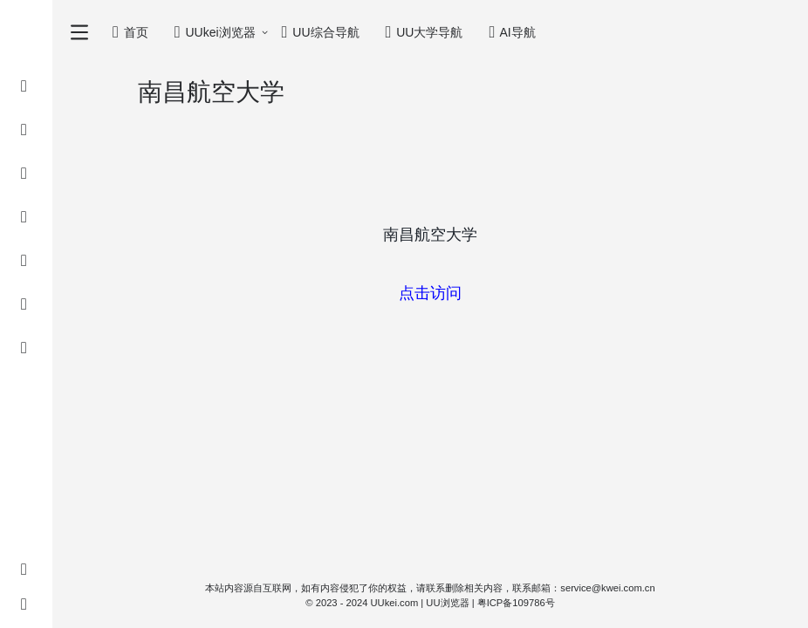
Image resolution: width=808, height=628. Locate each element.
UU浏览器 (447, 602)
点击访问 (430, 293)
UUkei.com (395, 602)
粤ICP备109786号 (516, 602)
